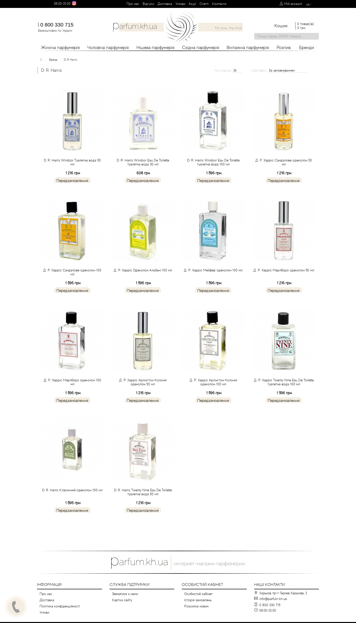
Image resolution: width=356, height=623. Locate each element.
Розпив (284, 47)
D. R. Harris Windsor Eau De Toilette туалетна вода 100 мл (213, 174)
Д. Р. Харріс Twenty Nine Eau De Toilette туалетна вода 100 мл (284, 394)
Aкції (192, 4)
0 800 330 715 (56, 24)
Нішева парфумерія (155, 47)
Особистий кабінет (198, 594)
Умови (180, 4)
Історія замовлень (198, 600)
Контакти (219, 4)
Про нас (133, 4)
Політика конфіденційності (60, 606)
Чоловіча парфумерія (108, 47)
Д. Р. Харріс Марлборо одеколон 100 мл (72, 394)
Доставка (164, 4)
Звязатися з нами (125, 594)
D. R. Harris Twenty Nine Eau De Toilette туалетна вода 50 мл (143, 504)
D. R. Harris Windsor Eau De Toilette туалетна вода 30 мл (143, 174)
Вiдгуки (148, 4)
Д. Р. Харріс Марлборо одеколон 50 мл (283, 282)
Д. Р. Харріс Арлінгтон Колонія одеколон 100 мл (213, 394)
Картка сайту (122, 600)
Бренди (306, 47)
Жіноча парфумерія (60, 47)
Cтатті (204, 4)
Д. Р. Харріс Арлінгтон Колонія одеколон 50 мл (143, 394)
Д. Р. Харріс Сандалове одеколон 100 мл (72, 284)
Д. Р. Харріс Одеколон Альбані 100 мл (143, 282)
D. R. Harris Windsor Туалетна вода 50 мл (72, 174)
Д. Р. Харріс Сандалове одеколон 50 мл (283, 174)
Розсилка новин (196, 606)
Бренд (53, 59)
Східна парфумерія (200, 47)
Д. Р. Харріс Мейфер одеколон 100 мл (213, 282)
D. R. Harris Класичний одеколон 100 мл (72, 502)
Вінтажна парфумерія (248, 47)
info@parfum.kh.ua (273, 599)
